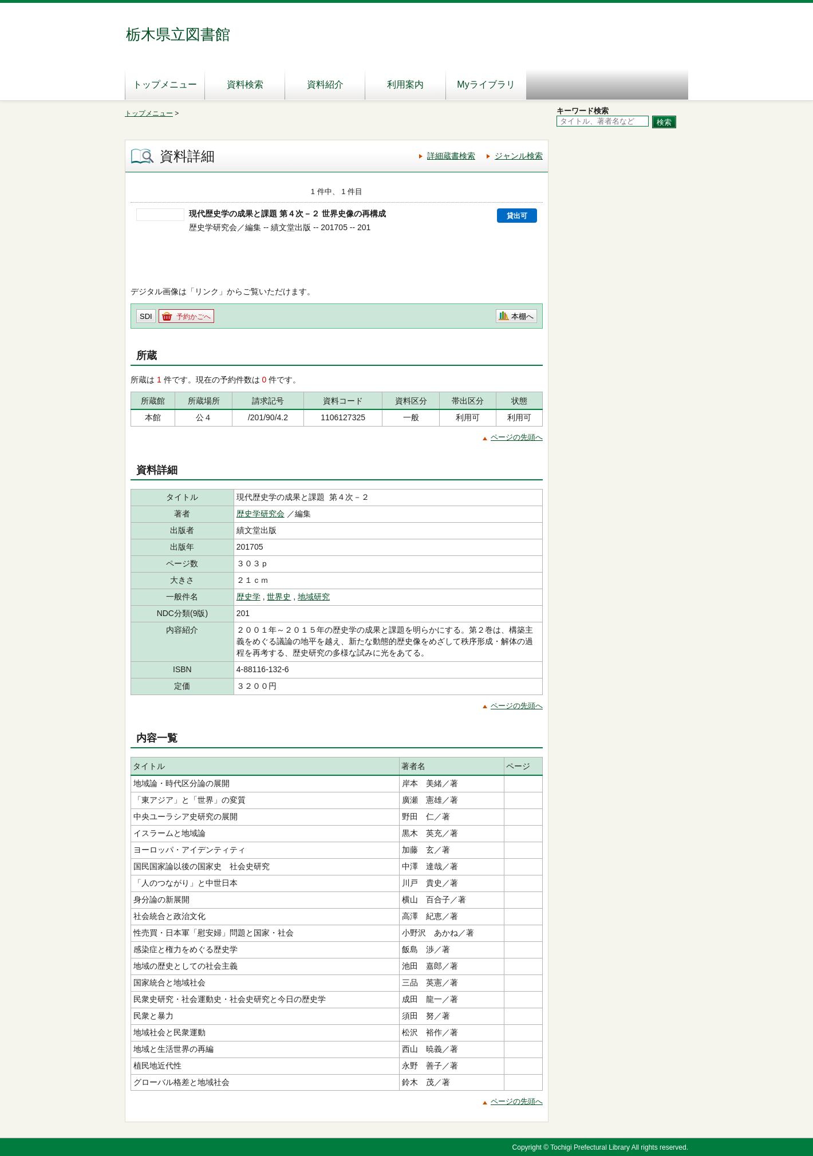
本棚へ (522, 316)
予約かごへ (193, 317)
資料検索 (245, 84)
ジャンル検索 (519, 155)
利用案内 (405, 84)
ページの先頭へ (517, 437)
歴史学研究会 (260, 513)
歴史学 (248, 596)
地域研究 (314, 596)
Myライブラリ (486, 84)
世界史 (279, 596)
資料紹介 (325, 84)
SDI (146, 316)
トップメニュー (165, 84)
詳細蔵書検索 (451, 155)
